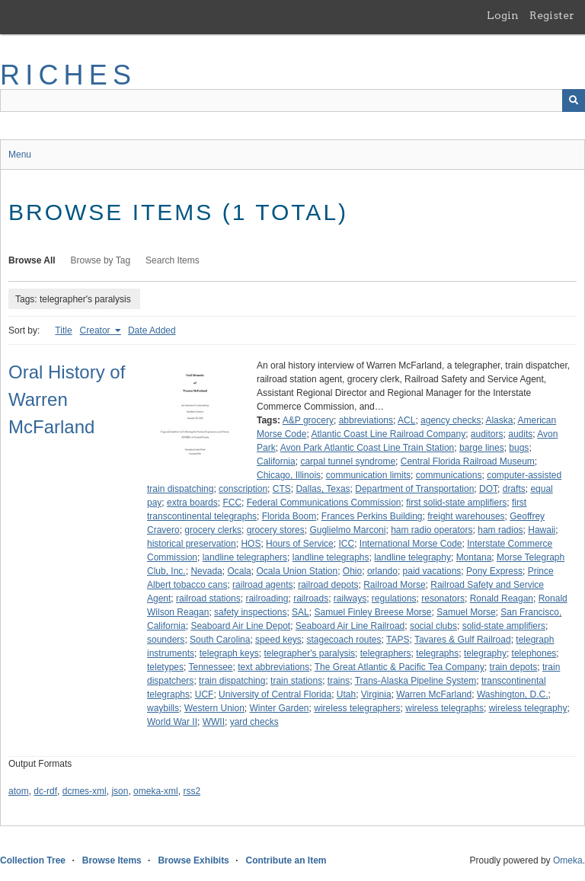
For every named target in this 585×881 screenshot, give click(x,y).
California (276, 461)
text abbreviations (273, 667)
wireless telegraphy (528, 708)
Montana (474, 557)
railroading (266, 598)
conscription (243, 489)
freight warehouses (465, 516)
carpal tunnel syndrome (347, 461)
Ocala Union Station (296, 571)
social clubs (433, 626)
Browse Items (112, 860)
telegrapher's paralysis (309, 653)
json (119, 791)
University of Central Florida (275, 694)
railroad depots (328, 584)
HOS (251, 543)
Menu (19, 154)
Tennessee (210, 667)
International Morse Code (411, 543)
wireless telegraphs (444, 708)
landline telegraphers (245, 557)
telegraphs (437, 653)
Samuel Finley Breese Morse (372, 612)
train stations (296, 680)
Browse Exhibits (193, 860)
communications (449, 475)
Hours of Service (300, 543)
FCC (231, 502)
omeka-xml (155, 791)
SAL (300, 612)
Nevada (206, 571)
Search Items (172, 260)
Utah (346, 694)
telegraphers (385, 653)
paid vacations (432, 571)
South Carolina (220, 639)
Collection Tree (33, 860)
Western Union (214, 708)
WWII (214, 722)
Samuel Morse (465, 612)
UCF (204, 694)
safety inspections (250, 612)
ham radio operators (431, 530)
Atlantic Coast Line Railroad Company (388, 434)
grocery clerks (212, 530)
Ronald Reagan (501, 598)
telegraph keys (229, 653)
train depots (514, 667)
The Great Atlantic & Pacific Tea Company (399, 667)
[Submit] (573, 100)
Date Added (152, 330)
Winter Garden (279, 708)
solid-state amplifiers (503, 626)
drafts (514, 489)
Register (551, 15)
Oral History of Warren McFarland (66, 399)
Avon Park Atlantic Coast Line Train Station (367, 447)
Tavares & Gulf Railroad (462, 639)
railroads (310, 598)
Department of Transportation (414, 489)
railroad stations (208, 598)
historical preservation (191, 543)
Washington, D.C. (512, 694)
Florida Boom (289, 516)
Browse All (32, 260)
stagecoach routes (343, 639)
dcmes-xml (84, 791)
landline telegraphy (412, 557)
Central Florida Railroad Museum (468, 461)
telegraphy (485, 653)
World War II (172, 722)
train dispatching (232, 680)
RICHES (68, 75)
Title (63, 330)
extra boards (192, 502)
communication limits (368, 475)
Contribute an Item (285, 860)
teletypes (165, 667)
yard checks (254, 722)
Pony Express (494, 571)
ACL (406, 420)
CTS (282, 489)
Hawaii (541, 530)
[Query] (292, 100)
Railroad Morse (394, 584)
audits (520, 434)
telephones (534, 653)
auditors (487, 434)
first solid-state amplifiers (456, 502)
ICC (346, 543)
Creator (96, 330)
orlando (382, 571)
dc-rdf (45, 791)
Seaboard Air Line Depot (240, 626)
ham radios (500, 530)
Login (503, 15)
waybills (163, 708)
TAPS (397, 639)
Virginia (376, 694)
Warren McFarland (434, 694)
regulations (394, 598)
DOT (488, 489)
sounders (165, 639)
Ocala (239, 571)
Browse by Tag (101, 260)
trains (339, 680)
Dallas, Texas (323, 489)
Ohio (352, 571)
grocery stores (276, 530)
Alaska (499, 420)
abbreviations (366, 420)
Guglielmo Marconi (347, 530)
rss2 (191, 791)
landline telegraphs (330, 557)
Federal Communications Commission (324, 502)
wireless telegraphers (357, 708)
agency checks (450, 420)
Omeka (568, 860)
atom (18, 791)
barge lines (481, 447)
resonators (443, 598)
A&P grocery (308, 420)
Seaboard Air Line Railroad (350, 626)
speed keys (278, 639)
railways (350, 598)
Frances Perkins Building (372, 516)
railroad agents (262, 584)
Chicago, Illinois (289, 475)
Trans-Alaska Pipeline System (416, 680)
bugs (519, 447)
